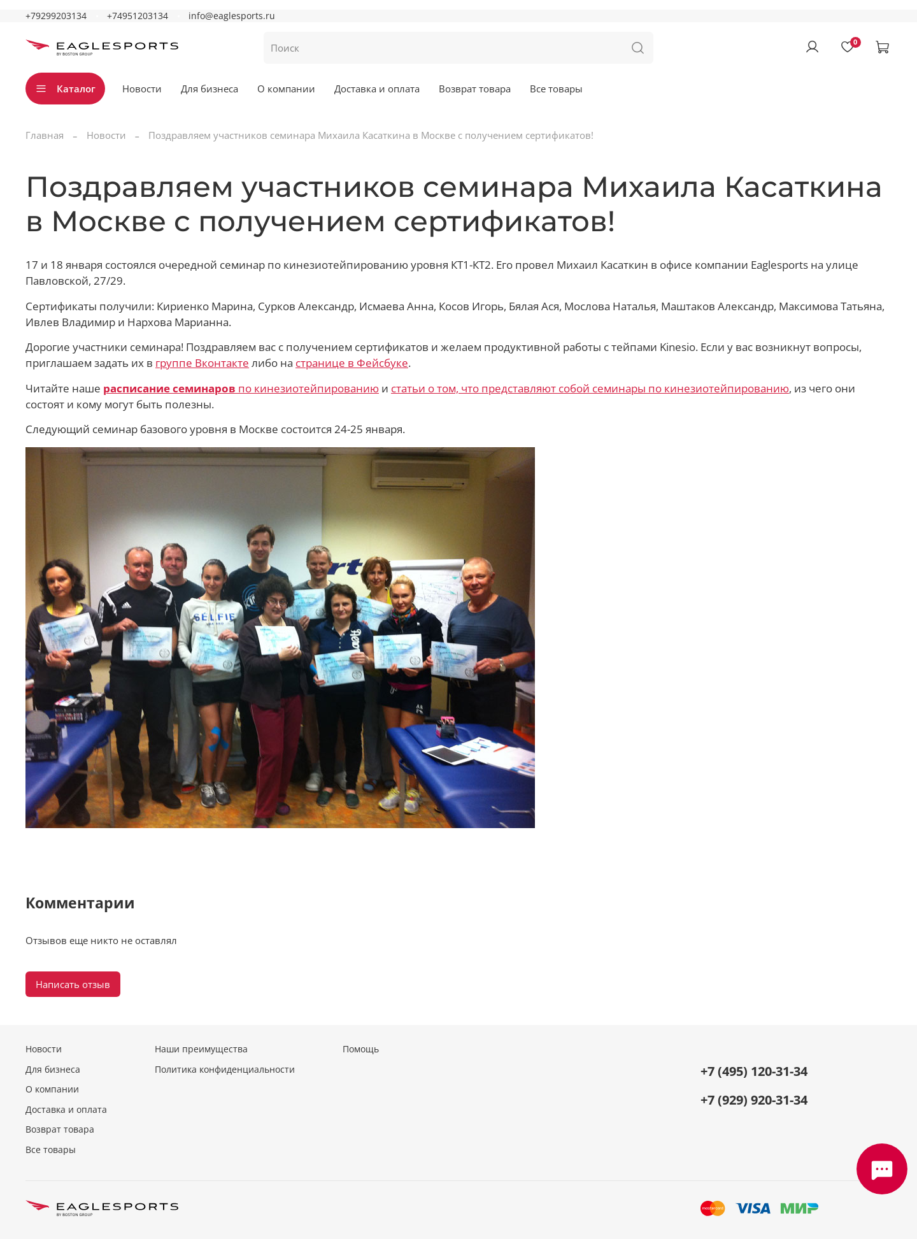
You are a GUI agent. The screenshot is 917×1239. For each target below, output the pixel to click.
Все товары (556, 88)
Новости (142, 88)
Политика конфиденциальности (225, 1069)
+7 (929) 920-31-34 (753, 1099)
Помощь (361, 1049)
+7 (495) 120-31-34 (753, 1071)
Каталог (65, 88)
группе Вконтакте (202, 362)
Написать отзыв (73, 984)
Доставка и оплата (377, 88)
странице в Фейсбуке (351, 362)
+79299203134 (56, 16)
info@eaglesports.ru (231, 16)
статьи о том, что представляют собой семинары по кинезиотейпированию (590, 388)
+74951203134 (137, 16)
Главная (44, 135)
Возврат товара (475, 88)
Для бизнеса (209, 88)
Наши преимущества (201, 1049)
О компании (286, 88)
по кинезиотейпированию (241, 388)
